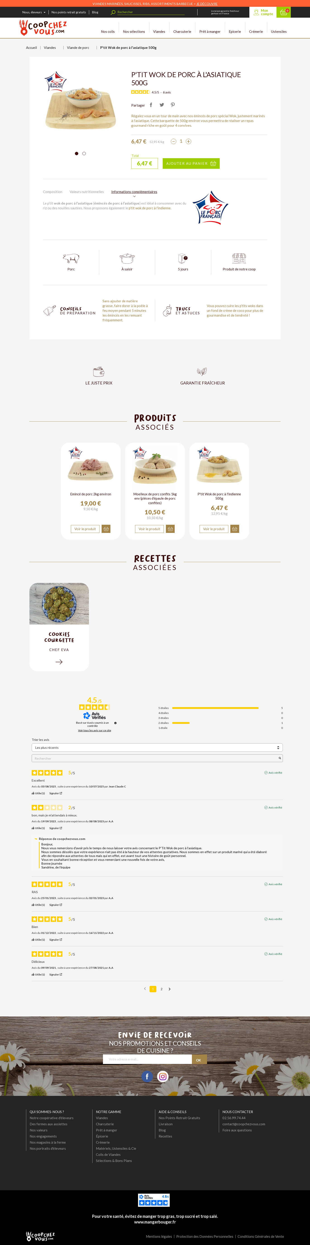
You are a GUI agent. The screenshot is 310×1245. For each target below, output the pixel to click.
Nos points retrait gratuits (69, 12)
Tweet (161, 105)
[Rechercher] (151, 12)
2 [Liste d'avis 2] (161, 989)
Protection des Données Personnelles (204, 1236)
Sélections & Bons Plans (114, 1161)
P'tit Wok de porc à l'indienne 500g (219, 496)
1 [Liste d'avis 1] (153, 989)
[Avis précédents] (145, 988)
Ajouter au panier (187, 163)
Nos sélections (134, 27)
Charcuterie (182, 27)
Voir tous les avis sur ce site (94, 730)
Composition (52, 192)
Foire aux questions (237, 1130)
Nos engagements (43, 1136)
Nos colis (108, 27)
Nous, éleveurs (32, 12)
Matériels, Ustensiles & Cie (116, 1148)
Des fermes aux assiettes (48, 1124)
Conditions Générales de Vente (261, 1236)
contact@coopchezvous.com (243, 1124)
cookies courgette (59, 637)
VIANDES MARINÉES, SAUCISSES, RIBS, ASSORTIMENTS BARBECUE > (155, 4)
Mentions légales (159, 1236)
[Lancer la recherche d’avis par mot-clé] (280, 758)
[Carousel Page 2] (84, 153)
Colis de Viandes (108, 1154)
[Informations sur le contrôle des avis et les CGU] (115, 723)
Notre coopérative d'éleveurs (52, 1118)
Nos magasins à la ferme (48, 1142)
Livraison (166, 1124)
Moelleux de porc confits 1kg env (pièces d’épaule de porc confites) (155, 498)
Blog (95, 12)
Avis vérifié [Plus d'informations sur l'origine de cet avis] (275, 772)
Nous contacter (237, 1112)
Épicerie (102, 1136)
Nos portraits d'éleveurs (48, 1148)
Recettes (165, 1136)
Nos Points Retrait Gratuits (179, 1118)
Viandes (159, 27)
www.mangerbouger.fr (155, 1221)
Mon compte (267, 12)
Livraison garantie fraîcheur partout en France (225, 12)
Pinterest (172, 105)
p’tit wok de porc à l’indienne (150, 208)
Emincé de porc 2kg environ (90, 494)
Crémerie (256, 27)
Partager (151, 105)
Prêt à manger (210, 27)
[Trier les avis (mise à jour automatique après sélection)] (157, 747)
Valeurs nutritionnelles (87, 192)
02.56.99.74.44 (234, 1118)
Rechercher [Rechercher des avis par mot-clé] (155, 758)
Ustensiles (279, 27)
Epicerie (235, 27)
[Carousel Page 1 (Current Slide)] (76, 153)
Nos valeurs (39, 1130)
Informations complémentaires (134, 192)
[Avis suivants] (169, 989)
